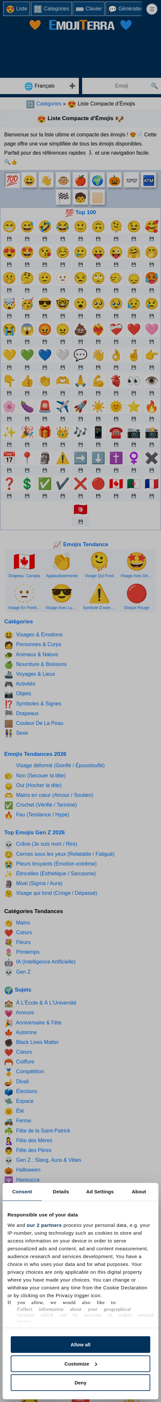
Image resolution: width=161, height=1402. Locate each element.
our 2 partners (44, 1225)
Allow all (81, 1344)
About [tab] (139, 1191)
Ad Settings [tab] (100, 1191)
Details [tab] (61, 1191)
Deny (81, 1382)
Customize (81, 1364)
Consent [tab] (22, 1191)
